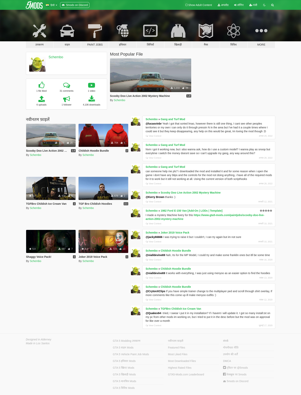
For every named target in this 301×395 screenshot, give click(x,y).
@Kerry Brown (155, 197)
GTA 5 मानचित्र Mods (124, 381)
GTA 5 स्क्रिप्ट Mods (123, 367)
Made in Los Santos (38, 343)
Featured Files (176, 347)
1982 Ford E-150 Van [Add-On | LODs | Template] (191, 210)
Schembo (56, 57)
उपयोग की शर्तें (230, 354)
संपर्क (225, 340)
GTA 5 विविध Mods (124, 387)
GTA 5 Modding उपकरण (126, 340)
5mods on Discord (235, 381)
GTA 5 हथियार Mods (124, 361)
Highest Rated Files (179, 367)
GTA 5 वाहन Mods (123, 347)
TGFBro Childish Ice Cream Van (181, 308)
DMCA (227, 361)
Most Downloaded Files (182, 361)
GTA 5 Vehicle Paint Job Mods (131, 354)
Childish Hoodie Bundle (176, 250)
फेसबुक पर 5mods (234, 374)
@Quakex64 (153, 313)
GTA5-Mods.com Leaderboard (186, 374)
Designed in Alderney (38, 339)
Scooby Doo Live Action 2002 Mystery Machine (191, 192)
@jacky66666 (154, 237)
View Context (153, 136)
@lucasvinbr (154, 123)
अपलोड (223, 5)
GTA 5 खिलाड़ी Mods (124, 374)
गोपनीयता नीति (230, 347)
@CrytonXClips (155, 291)
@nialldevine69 (155, 255)
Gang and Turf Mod (173, 119)
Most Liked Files (177, 354)
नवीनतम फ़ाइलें (175, 340)
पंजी (253, 5)
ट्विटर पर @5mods (235, 367)
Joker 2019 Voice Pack (175, 232)
